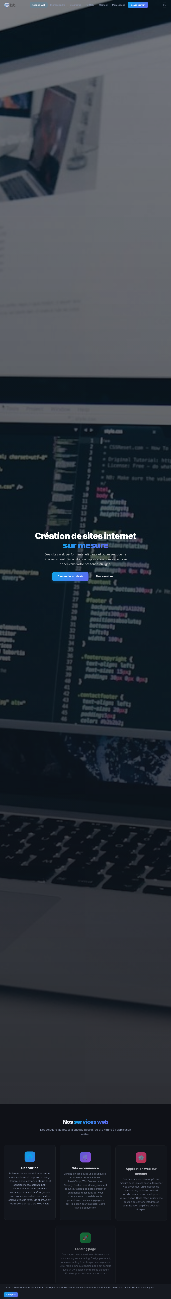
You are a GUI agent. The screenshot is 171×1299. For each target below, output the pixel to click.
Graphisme (75, 5)
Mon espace (118, 5)
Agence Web (39, 5)
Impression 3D (57, 5)
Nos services (104, 576)
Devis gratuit (138, 5)
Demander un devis (70, 576)
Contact (103, 5)
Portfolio (90, 5)
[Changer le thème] (164, 5)
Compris (11, 1294)
